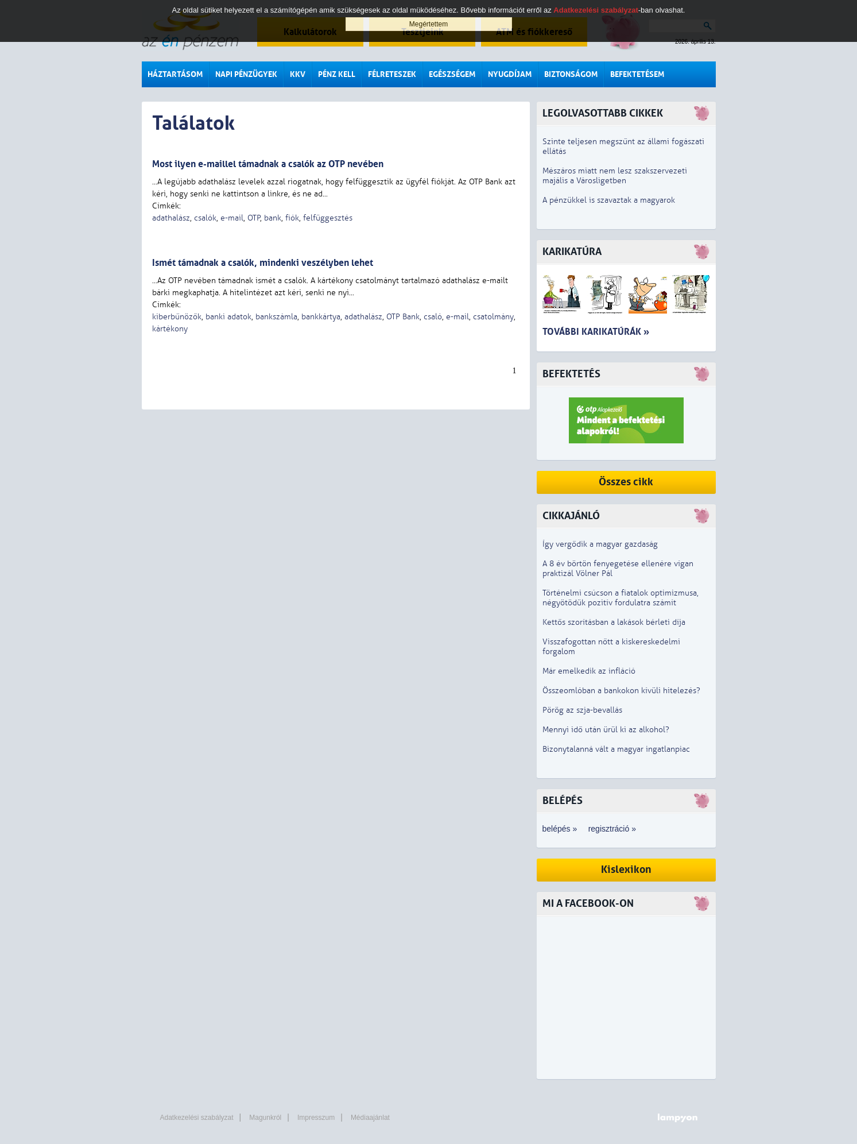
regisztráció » (612, 828)
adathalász (171, 218)
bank (272, 218)
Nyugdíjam (510, 74)
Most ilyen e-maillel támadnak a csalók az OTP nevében (267, 164)
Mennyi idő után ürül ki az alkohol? (605, 730)
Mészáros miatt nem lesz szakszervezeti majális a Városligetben (614, 175)
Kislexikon (626, 870)
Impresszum (316, 1118)
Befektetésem (637, 74)
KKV (297, 74)
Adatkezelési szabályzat (197, 1118)
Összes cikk (626, 482)
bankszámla (276, 317)
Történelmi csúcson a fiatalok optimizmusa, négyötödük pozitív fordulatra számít (620, 598)
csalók (205, 218)
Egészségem (452, 74)
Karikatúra (572, 252)
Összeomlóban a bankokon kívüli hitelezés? (621, 690)
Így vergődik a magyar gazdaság (600, 544)
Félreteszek (392, 74)
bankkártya (320, 317)
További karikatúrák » (595, 331)
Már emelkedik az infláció (588, 671)
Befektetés (571, 374)
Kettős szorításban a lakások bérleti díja (613, 622)
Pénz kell (336, 74)
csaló (433, 317)
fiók (292, 218)
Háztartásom (175, 74)
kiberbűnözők (176, 317)
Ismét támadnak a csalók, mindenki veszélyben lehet (262, 262)
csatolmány (493, 317)
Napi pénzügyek (246, 74)
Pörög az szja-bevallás (582, 710)
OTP (253, 218)
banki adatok (228, 317)
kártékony (170, 329)
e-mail (231, 218)
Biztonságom (571, 74)
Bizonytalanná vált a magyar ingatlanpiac (616, 749)
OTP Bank (403, 317)
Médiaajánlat (370, 1118)
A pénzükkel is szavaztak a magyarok (608, 200)
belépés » (559, 828)
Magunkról (265, 1118)
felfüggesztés (327, 218)
